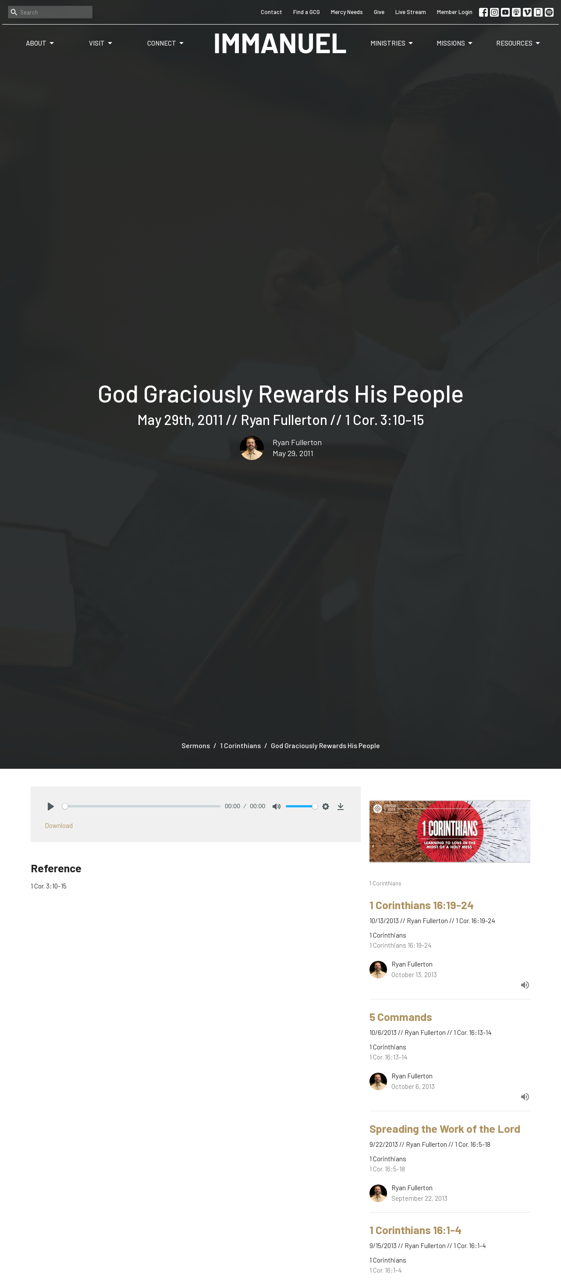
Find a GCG (306, 11)
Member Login (454, 11)
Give (379, 11)
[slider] (141, 806)
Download (59, 825)
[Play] (51, 806)
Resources (518, 43)
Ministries (392, 43)
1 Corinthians (240, 745)
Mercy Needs (347, 11)
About (40, 43)
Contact (271, 11)
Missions (455, 43)
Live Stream (410, 11)
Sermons (195, 745)
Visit (101, 43)
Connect (166, 43)
